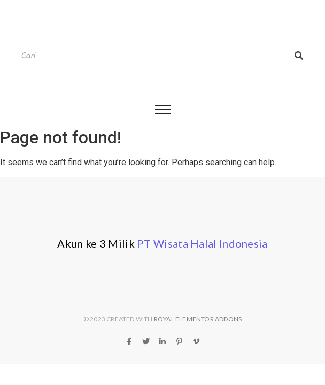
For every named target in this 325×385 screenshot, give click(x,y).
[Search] (152, 56)
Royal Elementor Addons (198, 319)
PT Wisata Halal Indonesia (202, 243)
